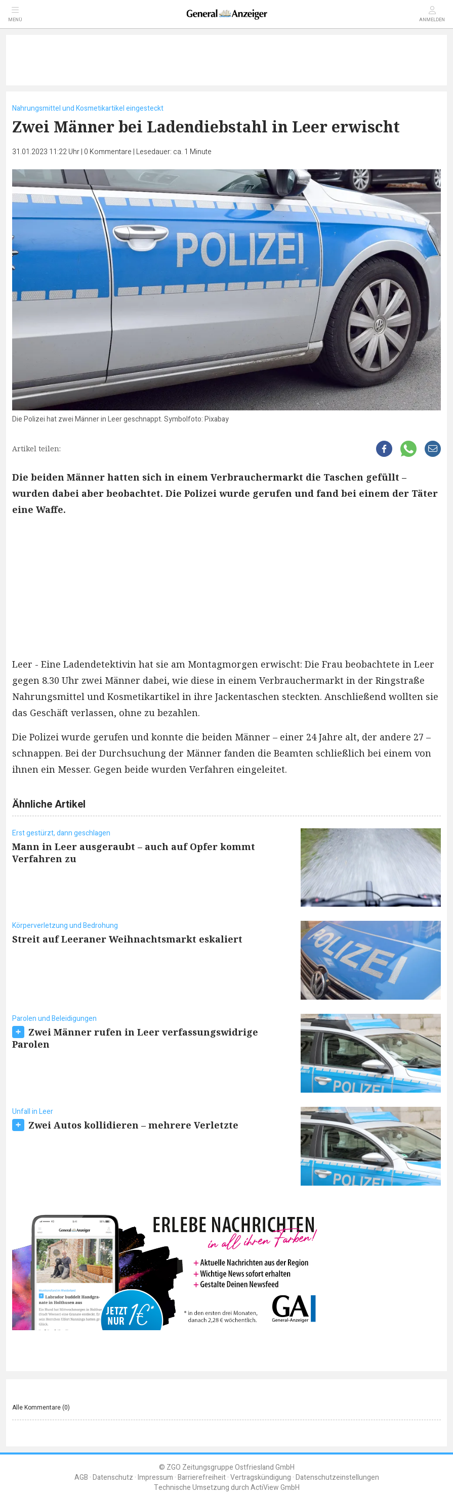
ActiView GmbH (275, 1487)
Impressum (155, 1477)
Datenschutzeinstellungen (337, 1477)
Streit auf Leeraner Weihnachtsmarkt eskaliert (127, 939)
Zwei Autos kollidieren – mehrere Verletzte (133, 1125)
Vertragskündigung (260, 1477)
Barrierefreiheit (202, 1477)
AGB (81, 1477)
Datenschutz (113, 1477)
